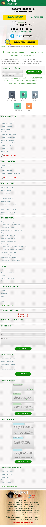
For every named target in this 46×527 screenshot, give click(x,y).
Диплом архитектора (7, 481)
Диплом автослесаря (7, 476)
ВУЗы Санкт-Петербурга (8, 273)
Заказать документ (14, 17)
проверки (21, 22)
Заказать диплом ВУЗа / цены (9, 143)
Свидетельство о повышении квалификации (13, 247)
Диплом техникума (6, 168)
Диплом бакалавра (6, 126)
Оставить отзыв (23, 463)
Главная (3, 46)
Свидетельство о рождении (9, 222)
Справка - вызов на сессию (9, 204)
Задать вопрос (23, 415)
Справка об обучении (7, 198)
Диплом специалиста (7, 123)
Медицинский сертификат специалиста (12, 255)
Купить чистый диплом (7, 368)
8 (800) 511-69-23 (22, 29)
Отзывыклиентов (34, 99)
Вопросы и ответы (23, 99)
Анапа (2, 302)
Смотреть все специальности (9, 488)
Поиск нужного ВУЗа (10, 155)
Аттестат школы (5, 193)
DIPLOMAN (21, 494)
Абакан (3, 291)
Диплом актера (5, 479)
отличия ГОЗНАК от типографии (11, 99)
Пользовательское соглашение (23, 524)
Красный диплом (6, 132)
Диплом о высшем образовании (10, 121)
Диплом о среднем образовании (10, 173)
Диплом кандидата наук (8, 137)
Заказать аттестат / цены (8, 209)
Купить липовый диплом (8, 366)
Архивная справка (6, 201)
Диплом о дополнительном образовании (12, 244)
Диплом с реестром (6, 148)
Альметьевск (4, 299)
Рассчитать (39, 17)
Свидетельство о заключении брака (11, 230)
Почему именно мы (6, 281)
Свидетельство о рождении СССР (10, 225)
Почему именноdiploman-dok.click (23, 315)
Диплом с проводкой (7, 145)
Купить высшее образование (9, 371)
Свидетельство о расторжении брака (11, 233)
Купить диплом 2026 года (8, 360)
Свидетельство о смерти (8, 227)
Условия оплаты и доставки (17, 111)
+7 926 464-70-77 (21, 25)
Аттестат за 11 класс (7, 187)
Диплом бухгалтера (6, 484)
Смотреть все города (7, 305)
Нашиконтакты (29, 111)
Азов (2, 296)
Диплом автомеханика (7, 473)
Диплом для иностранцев (8, 134)
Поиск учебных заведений (24, 42)
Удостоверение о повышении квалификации (13, 249)
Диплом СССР (4, 151)
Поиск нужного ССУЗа (10, 178)
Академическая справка (8, 196)
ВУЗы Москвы (5, 270)
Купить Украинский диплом (9, 258)
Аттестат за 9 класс (6, 190)
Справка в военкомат (7, 207)
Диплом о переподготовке (8, 241)
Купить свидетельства (7, 363)
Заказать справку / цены (8, 212)
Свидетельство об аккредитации (10, 260)
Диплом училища (6, 165)
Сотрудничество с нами (7, 278)
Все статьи (23, 375)
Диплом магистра (6, 129)
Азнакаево (4, 293)
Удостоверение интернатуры (9, 252)
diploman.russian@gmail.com (29, 83)
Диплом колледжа (6, 171)
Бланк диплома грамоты (8, 238)
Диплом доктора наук (7, 140)
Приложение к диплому (8, 236)
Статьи (3, 275)
